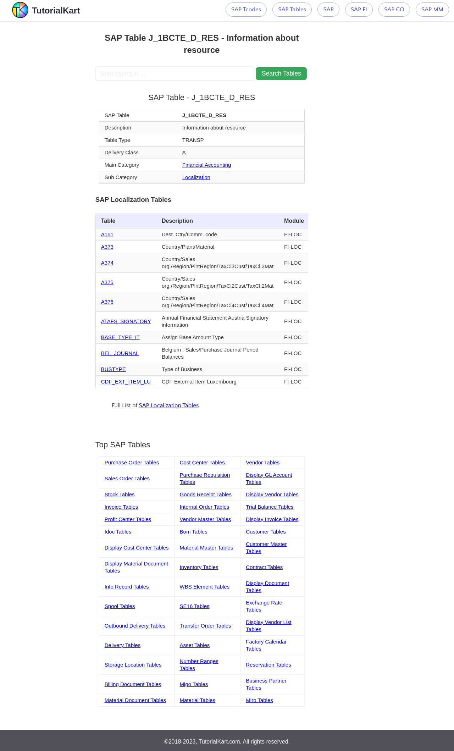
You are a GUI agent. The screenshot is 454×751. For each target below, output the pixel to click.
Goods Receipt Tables (206, 494)
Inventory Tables (199, 567)
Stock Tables (120, 494)
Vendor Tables (262, 462)
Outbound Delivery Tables (135, 626)
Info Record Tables (127, 587)
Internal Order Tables (204, 507)
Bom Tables (193, 532)
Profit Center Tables (128, 519)
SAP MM (432, 9)
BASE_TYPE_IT (120, 337)
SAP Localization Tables (169, 405)
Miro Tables (259, 700)
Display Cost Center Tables (137, 548)
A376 (107, 302)
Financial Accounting (206, 165)
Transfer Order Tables (205, 626)
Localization (196, 177)
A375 (107, 282)
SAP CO (394, 9)
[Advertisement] (48, 127)
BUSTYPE (113, 369)
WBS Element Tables (205, 587)
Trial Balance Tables (269, 507)
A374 (107, 263)
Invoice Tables (121, 507)
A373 (107, 247)
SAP (328, 9)
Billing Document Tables (133, 684)
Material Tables (198, 700)
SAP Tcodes (246, 9)
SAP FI (359, 9)
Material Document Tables (135, 700)
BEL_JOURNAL (120, 353)
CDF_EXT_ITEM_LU (126, 382)
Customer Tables (266, 532)
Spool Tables (120, 606)
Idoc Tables (118, 532)
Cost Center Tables (202, 462)
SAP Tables (292, 9)
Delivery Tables (122, 645)
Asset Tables (195, 645)
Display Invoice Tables (272, 519)
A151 (107, 234)
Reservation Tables (268, 665)
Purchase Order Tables (132, 462)
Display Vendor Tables (272, 494)
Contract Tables (264, 567)
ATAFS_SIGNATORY (126, 321)
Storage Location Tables (133, 665)
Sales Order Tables (127, 478)
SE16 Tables (195, 606)
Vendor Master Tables (205, 519)
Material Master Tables (206, 548)
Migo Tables (194, 684)
